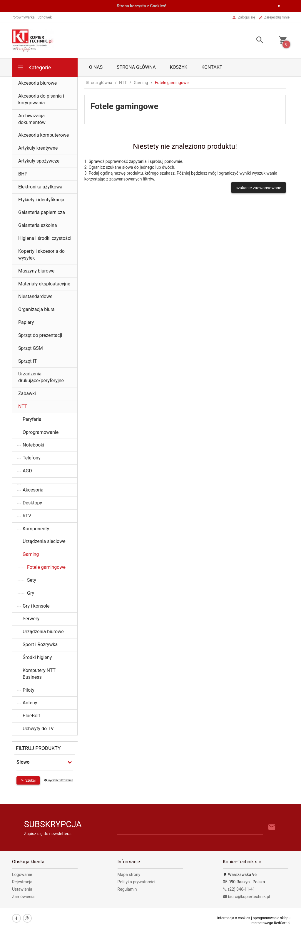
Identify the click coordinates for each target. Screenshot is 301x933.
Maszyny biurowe (36, 271)
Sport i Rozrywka (40, 644)
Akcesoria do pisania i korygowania (41, 99)
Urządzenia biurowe (43, 631)
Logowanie (22, 874)
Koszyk (179, 67)
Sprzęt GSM (30, 348)
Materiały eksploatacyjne (44, 284)
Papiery (26, 322)
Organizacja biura (36, 309)
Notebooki (33, 445)
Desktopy (32, 503)
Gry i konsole (36, 606)
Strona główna (136, 67)
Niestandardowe (35, 296)
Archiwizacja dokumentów (32, 119)
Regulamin (127, 889)
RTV (27, 516)
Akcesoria (33, 490)
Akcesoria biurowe (37, 83)
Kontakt (211, 67)
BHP (22, 174)
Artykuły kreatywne (38, 148)
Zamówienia (23, 896)
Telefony (32, 458)
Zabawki (27, 393)
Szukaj (28, 780)
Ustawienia (22, 889)
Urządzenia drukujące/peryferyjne (41, 377)
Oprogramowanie (40, 432)
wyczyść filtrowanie (58, 780)
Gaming (31, 554)
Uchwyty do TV (38, 728)
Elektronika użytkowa (40, 187)
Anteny (30, 702)
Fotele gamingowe (46, 567)
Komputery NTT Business (39, 674)
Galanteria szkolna (37, 225)
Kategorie (34, 67)
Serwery (31, 618)
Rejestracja (22, 882)
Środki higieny (37, 657)
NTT (22, 406)
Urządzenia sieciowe (44, 541)
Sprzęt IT (27, 361)
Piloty (28, 690)
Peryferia (32, 419)
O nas (96, 67)
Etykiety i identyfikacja (41, 200)
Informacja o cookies (233, 918)
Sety (31, 580)
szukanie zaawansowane (258, 187)
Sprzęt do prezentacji (40, 335)
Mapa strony (129, 874)
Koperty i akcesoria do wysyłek (41, 254)
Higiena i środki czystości (44, 238)
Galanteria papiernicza (41, 212)
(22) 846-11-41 (239, 889)
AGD (27, 471)
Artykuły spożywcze (38, 161)
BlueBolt (31, 715)
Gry (30, 593)
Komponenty (36, 528)
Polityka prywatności (136, 882)
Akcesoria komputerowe (43, 135)
